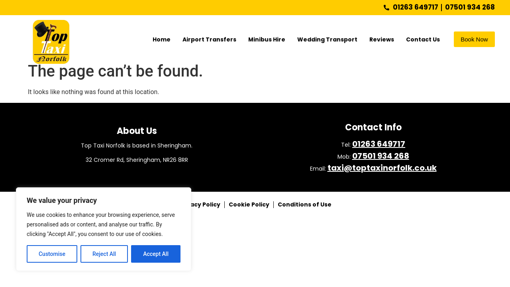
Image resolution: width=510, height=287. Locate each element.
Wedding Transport (327, 39)
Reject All (104, 254)
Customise (52, 254)
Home (162, 39)
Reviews (381, 39)
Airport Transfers (209, 39)
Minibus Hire (266, 39)
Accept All (156, 254)
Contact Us (423, 39)
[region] (103, 229)
